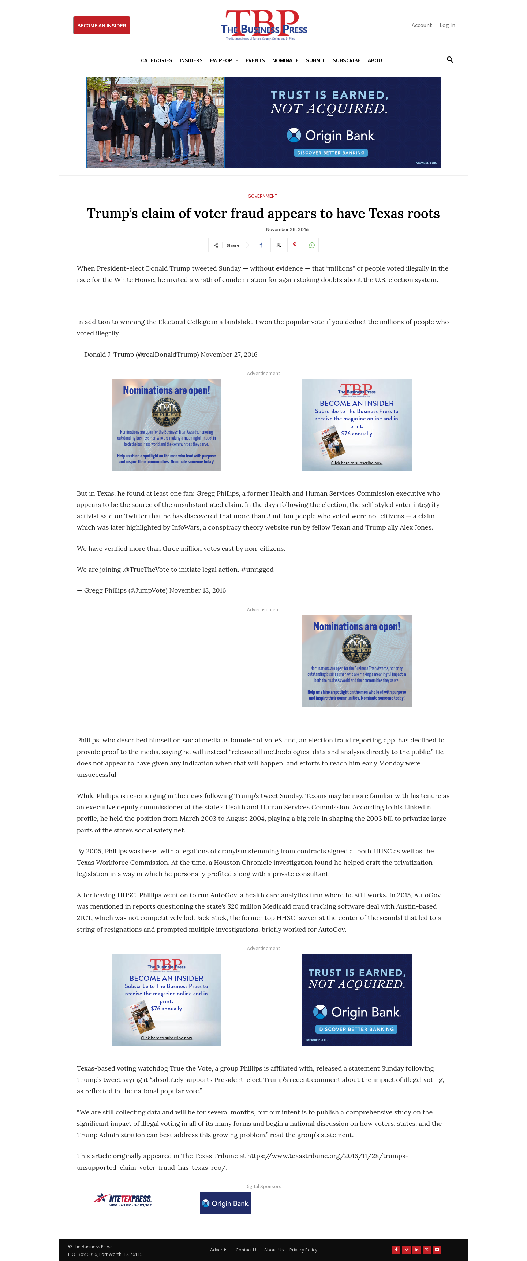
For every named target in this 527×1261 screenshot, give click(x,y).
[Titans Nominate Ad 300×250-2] (166, 425)
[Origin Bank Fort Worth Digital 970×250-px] (263, 122)
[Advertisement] (166, 666)
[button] (447, 60)
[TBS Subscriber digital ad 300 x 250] (356, 425)
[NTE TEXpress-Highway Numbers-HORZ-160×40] (122, 1199)
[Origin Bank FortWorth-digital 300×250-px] (356, 1000)
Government (263, 196)
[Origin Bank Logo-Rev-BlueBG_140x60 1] (225, 1203)
